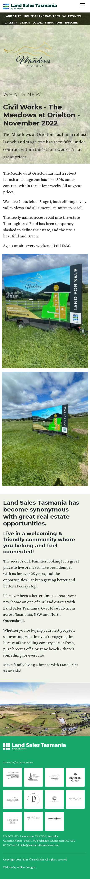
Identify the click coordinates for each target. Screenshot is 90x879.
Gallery (10, 22)
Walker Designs (26, 867)
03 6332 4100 (11, 845)
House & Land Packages (42, 16)
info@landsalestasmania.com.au (40, 845)
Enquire (71, 22)
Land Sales (12, 16)
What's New (71, 16)
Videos (24, 22)
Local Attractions (47, 22)
